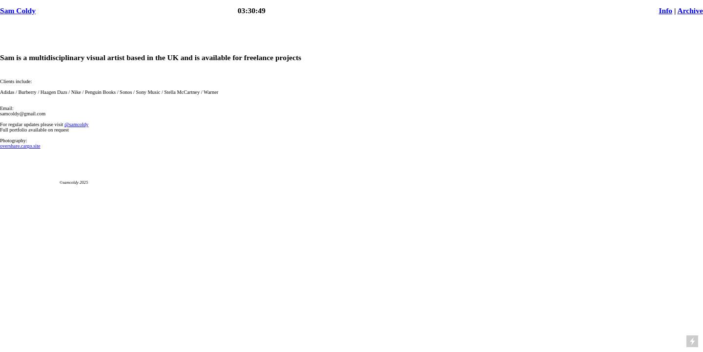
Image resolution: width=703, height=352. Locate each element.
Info (665, 10)
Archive (690, 10)
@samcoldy (76, 124)
